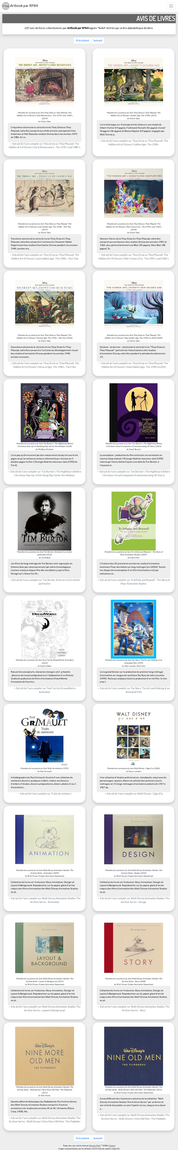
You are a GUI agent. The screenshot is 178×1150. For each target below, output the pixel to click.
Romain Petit (94, 1145)
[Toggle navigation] (171, 6)
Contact (112, 1145)
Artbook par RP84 (20, 6)
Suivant (97, 40)
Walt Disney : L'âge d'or (150, 793)
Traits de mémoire (61, 793)
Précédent (82, 40)
